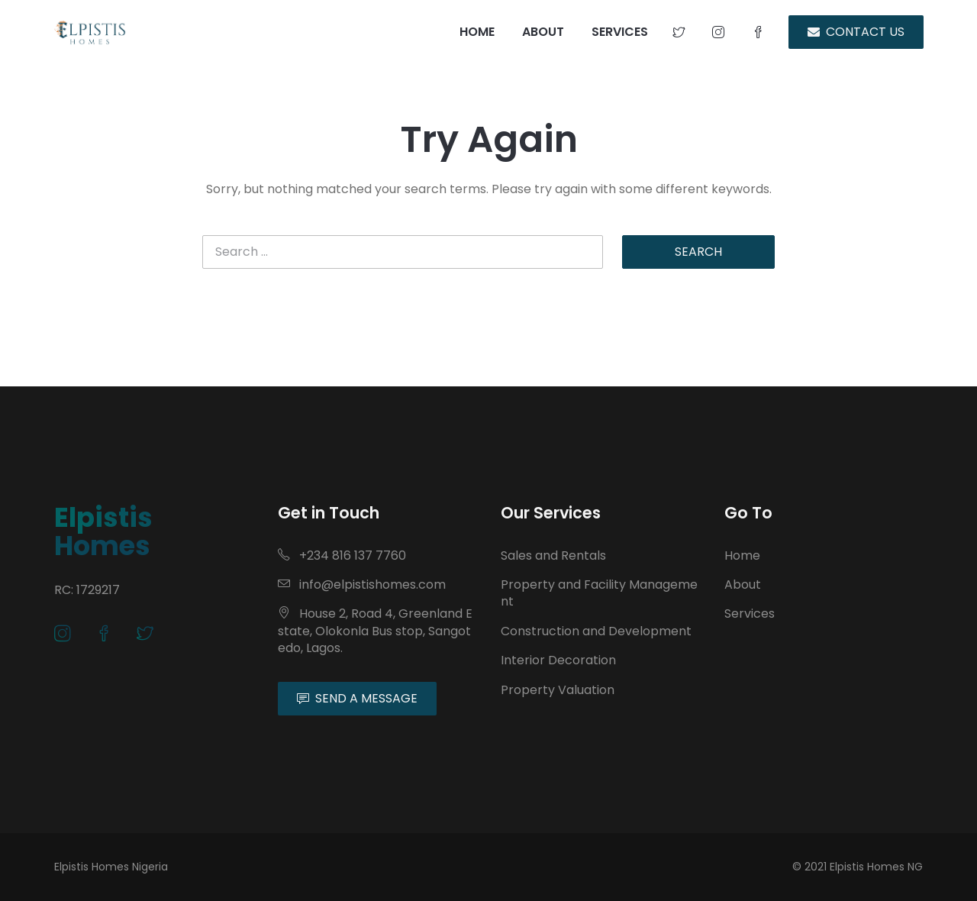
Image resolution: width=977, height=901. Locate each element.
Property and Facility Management (599, 593)
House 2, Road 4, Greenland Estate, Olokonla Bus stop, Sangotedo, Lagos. (375, 631)
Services (749, 613)
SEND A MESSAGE (357, 698)
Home (742, 555)
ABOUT (543, 31)
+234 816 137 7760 (342, 555)
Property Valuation (557, 690)
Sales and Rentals (553, 555)
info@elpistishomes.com (362, 584)
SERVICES (620, 31)
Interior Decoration (558, 660)
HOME (477, 31)
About (742, 584)
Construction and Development (596, 631)
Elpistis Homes (103, 531)
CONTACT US (856, 31)
